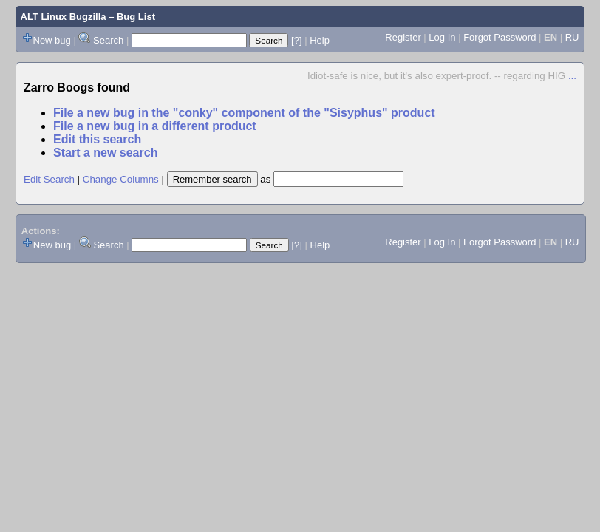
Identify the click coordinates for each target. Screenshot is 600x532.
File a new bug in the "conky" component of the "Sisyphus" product (244, 112)
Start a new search (105, 152)
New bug (52, 40)
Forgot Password (499, 37)
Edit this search (97, 139)
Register (402, 37)
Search (108, 40)
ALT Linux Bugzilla (63, 16)
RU (572, 37)
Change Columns (121, 179)
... (572, 75)
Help (320, 40)
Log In (442, 37)
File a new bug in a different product (154, 126)
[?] (296, 40)
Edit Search (49, 179)
